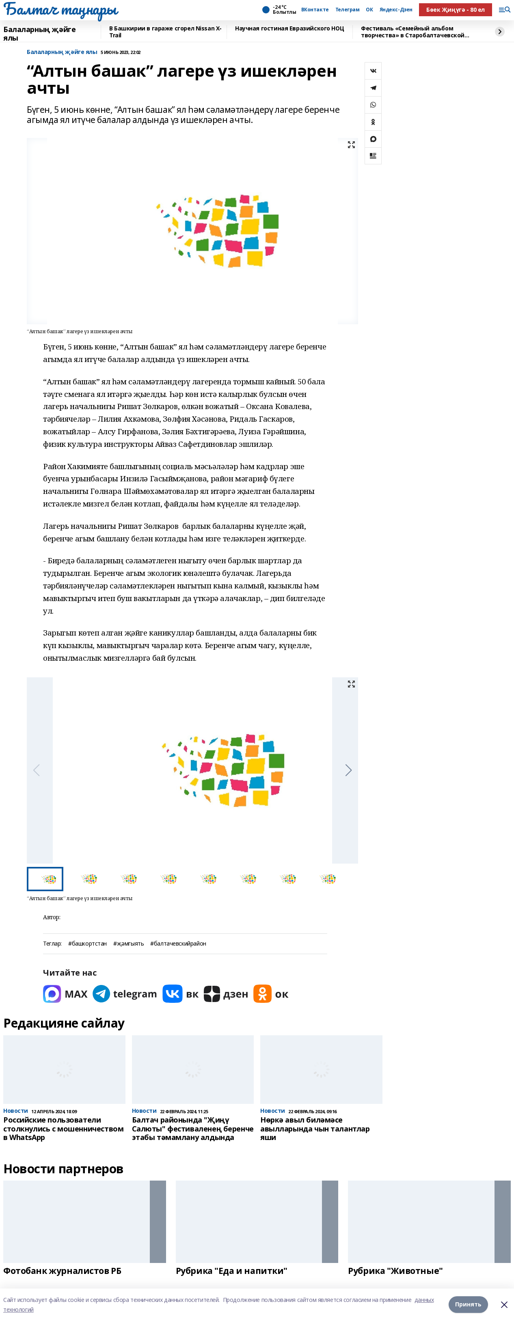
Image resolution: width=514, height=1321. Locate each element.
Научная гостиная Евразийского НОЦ (289, 28)
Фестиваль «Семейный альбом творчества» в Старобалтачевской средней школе (412, 32)
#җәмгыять (128, 943)
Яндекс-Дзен (396, 9)
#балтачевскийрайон (178, 943)
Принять (468, 1304)
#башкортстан (87, 943)
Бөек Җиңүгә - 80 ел (455, 9)
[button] (348, 770)
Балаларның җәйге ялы (39, 34)
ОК (369, 9)
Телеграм (347, 9)
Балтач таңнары (59, 8)
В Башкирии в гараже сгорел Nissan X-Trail (165, 32)
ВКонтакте (315, 9)
